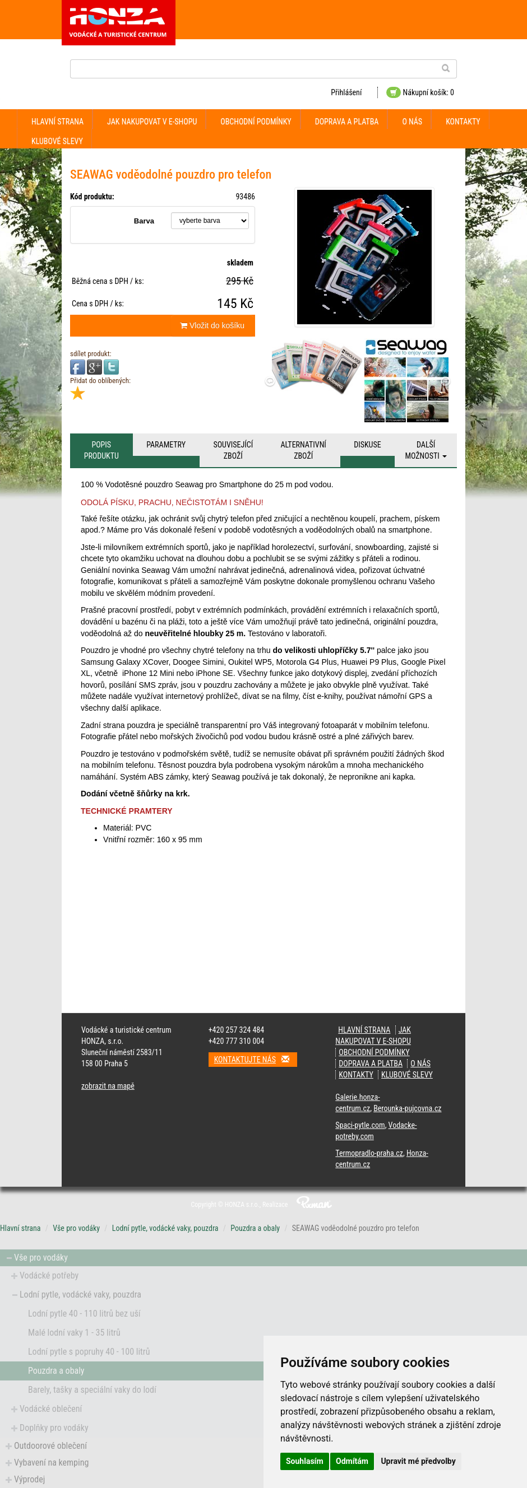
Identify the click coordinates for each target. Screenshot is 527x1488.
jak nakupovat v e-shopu (152, 121)
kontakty (463, 121)
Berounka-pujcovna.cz (407, 1108)
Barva (144, 221)
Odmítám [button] (352, 1461)
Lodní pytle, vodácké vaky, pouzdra (165, 1228)
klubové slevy (57, 141)
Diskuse (367, 444)
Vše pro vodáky (76, 1228)
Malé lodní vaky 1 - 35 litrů (74, 1332)
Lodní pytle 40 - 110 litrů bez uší (84, 1313)
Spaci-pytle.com (360, 1125)
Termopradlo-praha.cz (369, 1153)
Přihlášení (346, 92)
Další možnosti (426, 450)
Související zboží (233, 450)
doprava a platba (347, 121)
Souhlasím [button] (304, 1461)
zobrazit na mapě (108, 1085)
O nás (412, 121)
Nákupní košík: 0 (420, 92)
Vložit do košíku (212, 325)
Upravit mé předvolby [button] (418, 1461)
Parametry (166, 444)
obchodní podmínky (255, 121)
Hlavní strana (57, 121)
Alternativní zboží (303, 450)
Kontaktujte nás (255, 1059)
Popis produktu (101, 450)
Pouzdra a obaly (255, 1228)
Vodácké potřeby (49, 1275)
